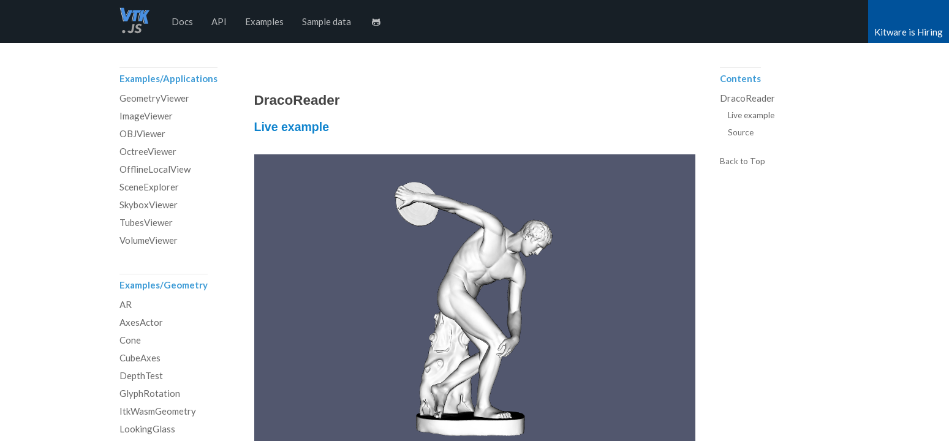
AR (125, 304)
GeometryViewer (154, 98)
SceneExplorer (149, 186)
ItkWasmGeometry (157, 411)
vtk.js (134, 21)
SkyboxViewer (148, 204)
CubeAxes (140, 357)
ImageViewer (146, 115)
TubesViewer (146, 222)
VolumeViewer (148, 240)
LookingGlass (147, 428)
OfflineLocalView (155, 169)
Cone (130, 339)
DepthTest (141, 375)
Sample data (326, 21)
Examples (264, 21)
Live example (291, 127)
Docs (182, 21)
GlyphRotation (149, 393)
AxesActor (141, 322)
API (219, 21)
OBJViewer (142, 133)
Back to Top (742, 161)
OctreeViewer (147, 151)
